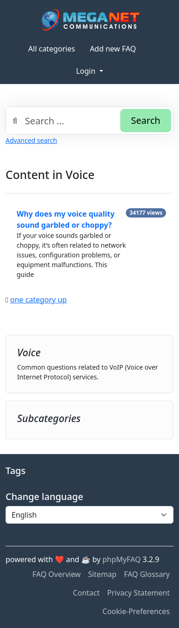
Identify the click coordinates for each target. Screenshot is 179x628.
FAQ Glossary (147, 574)
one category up (38, 300)
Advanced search (31, 140)
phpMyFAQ (122, 559)
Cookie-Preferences (136, 611)
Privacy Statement (138, 593)
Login (86, 71)
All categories (51, 49)
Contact (86, 593)
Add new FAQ (113, 49)
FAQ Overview (56, 574)
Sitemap (102, 574)
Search (145, 120)
